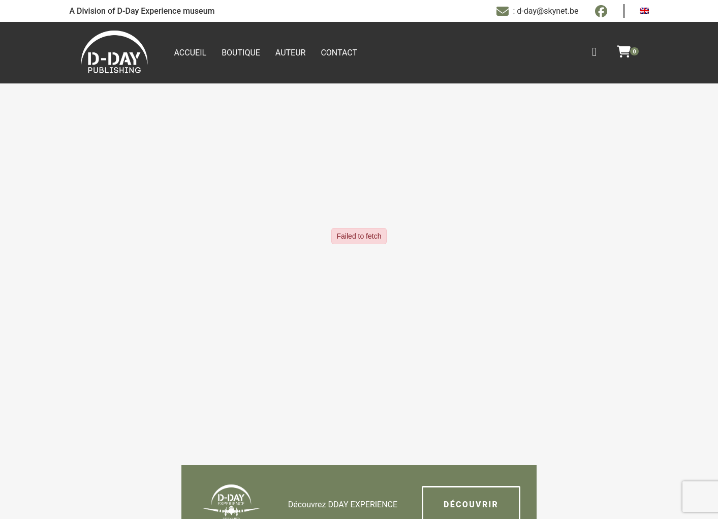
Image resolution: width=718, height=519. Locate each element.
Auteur (290, 52)
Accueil (190, 52)
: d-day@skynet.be (537, 11)
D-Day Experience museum (166, 11)
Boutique (241, 52)
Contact (339, 52)
